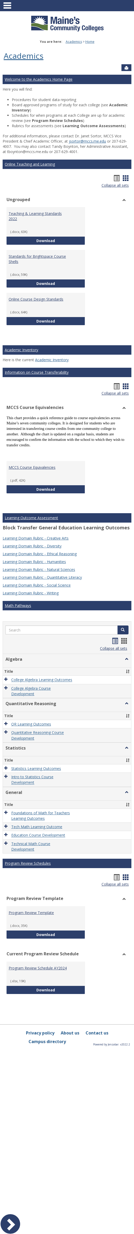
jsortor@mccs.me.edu (87, 141)
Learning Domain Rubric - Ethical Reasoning (40, 553)
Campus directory (47, 1041)
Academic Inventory (21, 349)
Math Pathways (18, 605)
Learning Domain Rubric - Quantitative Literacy (42, 577)
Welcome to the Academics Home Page (38, 79)
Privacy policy (40, 1033)
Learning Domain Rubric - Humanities (34, 561)
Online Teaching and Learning (30, 164)
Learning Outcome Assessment (31, 517)
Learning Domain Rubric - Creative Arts (36, 538)
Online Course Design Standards (36, 299)
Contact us (97, 1033)
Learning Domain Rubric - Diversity (32, 545)
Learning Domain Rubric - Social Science (37, 585)
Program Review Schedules (28, 863)
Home (89, 41)
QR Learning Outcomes (31, 724)
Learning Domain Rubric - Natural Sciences (39, 569)
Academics (74, 41)
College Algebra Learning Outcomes (41, 679)
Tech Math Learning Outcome (36, 826)
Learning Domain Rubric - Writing (31, 592)
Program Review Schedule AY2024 (38, 968)
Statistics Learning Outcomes (36, 768)
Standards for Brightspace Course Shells (37, 259)
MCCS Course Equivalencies (32, 467)
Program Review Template (31, 912)
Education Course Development (38, 835)
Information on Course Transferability (37, 372)
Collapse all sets (115, 185)
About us (70, 1033)
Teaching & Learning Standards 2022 (35, 216)
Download (60, 240)
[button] (123, 629)
